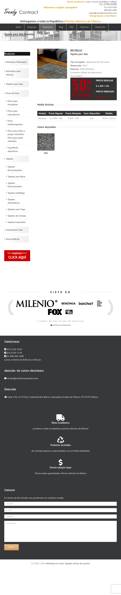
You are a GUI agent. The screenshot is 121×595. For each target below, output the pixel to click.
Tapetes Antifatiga (16, 192)
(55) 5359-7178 (14, 352)
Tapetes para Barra (16, 176)
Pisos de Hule (12, 93)
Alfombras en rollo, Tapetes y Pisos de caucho (68, 563)
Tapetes (9, 158)
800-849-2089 (110, 10)
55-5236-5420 (110, 7)
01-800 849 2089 (15, 356)
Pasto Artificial (12, 239)
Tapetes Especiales (17, 222)
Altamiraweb (66, 325)
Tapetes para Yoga (16, 209)
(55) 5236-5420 (14, 349)
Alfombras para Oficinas (13, 73)
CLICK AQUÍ (17, 257)
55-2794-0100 (108, 4)
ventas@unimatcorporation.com (103, 13)
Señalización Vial (14, 229)
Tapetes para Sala (14, 84)
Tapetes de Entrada (17, 215)
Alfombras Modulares (16, 62)
